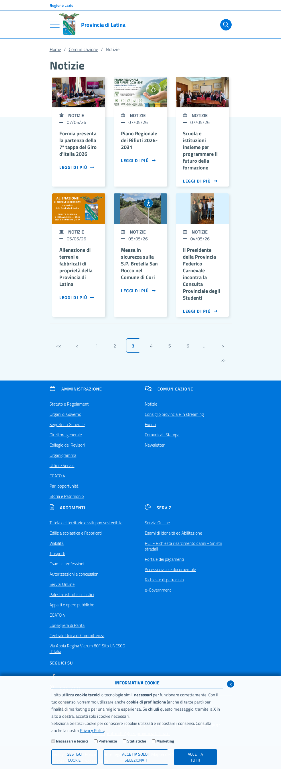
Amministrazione (76, 389)
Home (55, 49)
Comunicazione (83, 49)
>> (223, 360)
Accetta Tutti (195, 757)
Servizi (159, 507)
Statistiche (136, 741)
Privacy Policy (92, 730)
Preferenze (107, 741)
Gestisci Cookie (74, 757)
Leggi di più (76, 167)
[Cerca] (225, 24)
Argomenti (67, 507)
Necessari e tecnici (72, 741)
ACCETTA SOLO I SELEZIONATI (135, 757)
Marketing (165, 741)
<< (58, 345)
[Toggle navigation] (54, 24)
